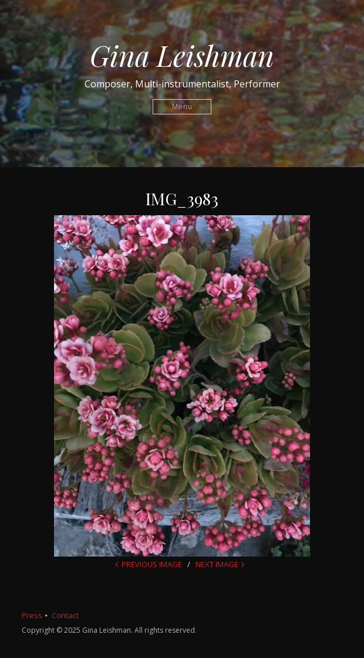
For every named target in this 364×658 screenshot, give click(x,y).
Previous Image (152, 564)
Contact (65, 615)
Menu (182, 106)
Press (32, 615)
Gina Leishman (182, 55)
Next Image (217, 564)
